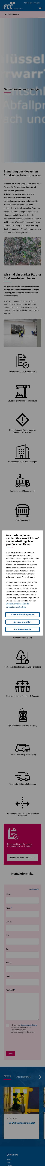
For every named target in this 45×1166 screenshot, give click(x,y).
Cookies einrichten (22, 622)
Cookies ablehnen (22, 629)
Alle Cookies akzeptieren (22, 615)
